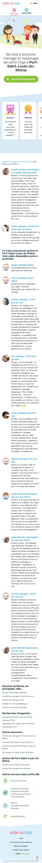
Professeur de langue (20, 791)
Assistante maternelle (20, 805)
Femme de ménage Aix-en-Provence (18, 696)
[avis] (21, 853)
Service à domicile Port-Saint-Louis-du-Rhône (19, 747)
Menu (34, 3)
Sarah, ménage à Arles (22, 265)
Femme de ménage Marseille (14, 692)
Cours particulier (18, 797)
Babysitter (15, 808)
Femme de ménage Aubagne (14, 707)
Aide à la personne (19, 781)
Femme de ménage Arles (13, 700)
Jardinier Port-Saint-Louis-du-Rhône (17, 742)
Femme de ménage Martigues (14, 704)
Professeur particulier (20, 788)
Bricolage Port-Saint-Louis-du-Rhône (17, 752)
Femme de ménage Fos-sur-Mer (15, 765)
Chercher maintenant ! (21, 79)
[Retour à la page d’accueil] (11, 3)
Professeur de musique (20, 794)
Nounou (14, 803)
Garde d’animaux (18, 816)
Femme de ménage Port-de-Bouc (16, 768)
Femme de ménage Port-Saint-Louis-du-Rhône (19, 737)
